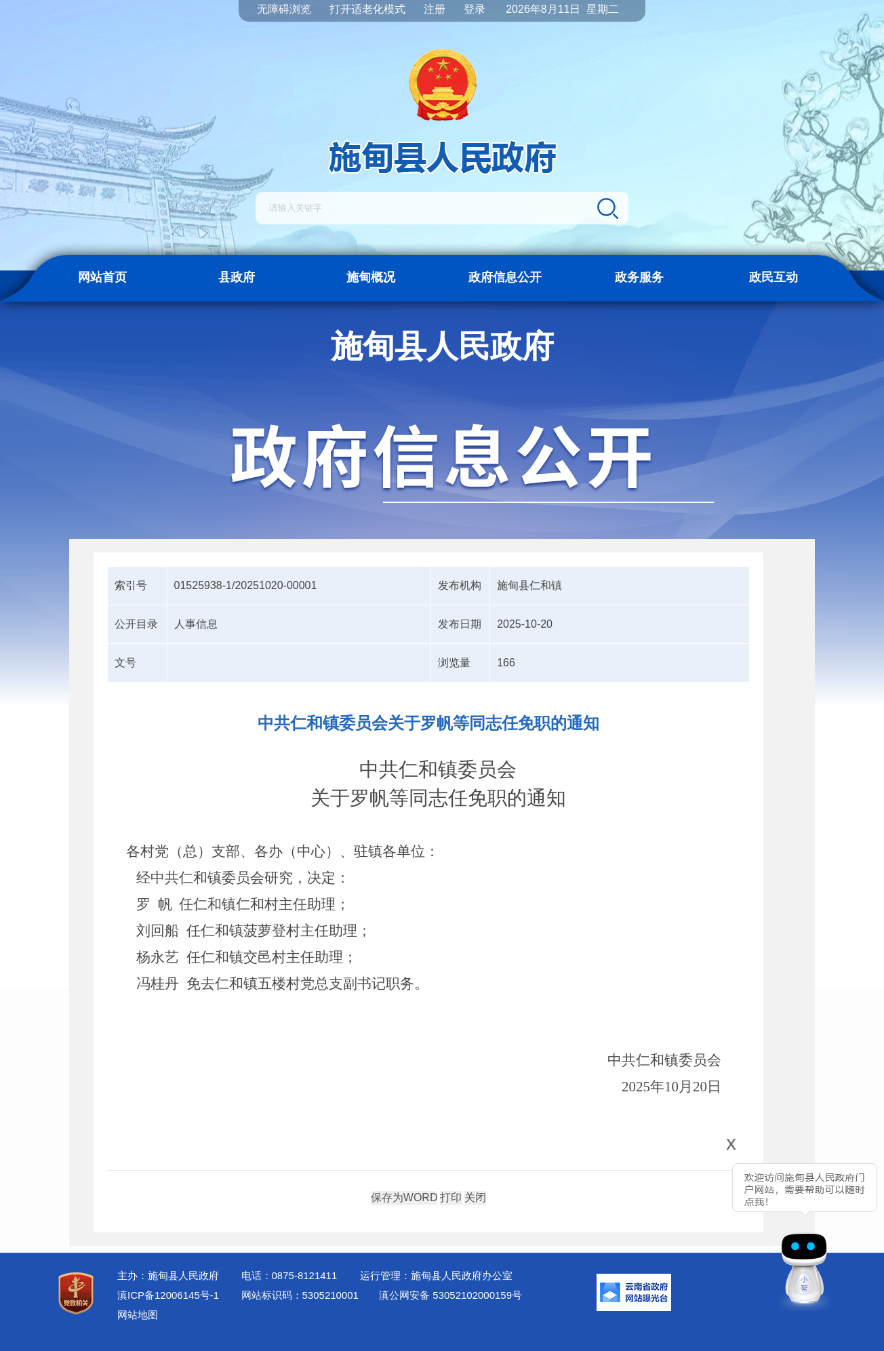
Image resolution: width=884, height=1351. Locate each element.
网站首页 (102, 277)
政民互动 (773, 277)
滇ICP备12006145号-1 (168, 1295)
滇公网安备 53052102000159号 (450, 1295)
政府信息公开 (505, 277)
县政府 (236, 277)
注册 (434, 9)
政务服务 (639, 277)
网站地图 (137, 1314)
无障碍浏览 (284, 9)
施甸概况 (370, 277)
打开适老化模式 (367, 9)
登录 (474, 9)
